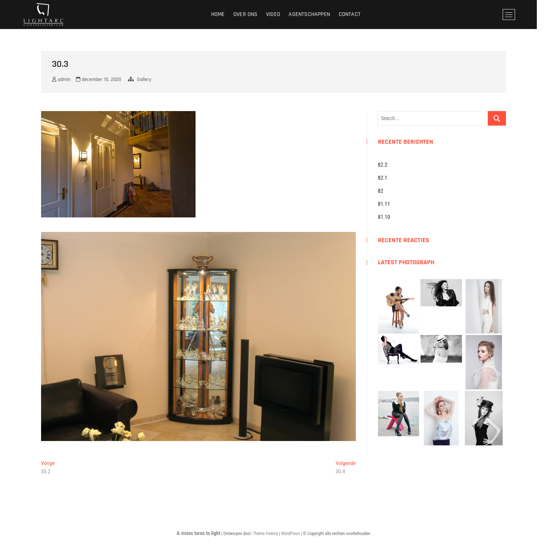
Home (223, 14)
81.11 (384, 204)
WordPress (290, 533)
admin (61, 79)
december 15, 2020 (98, 79)
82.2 (382, 165)
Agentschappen (314, 14)
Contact (355, 14)
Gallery (144, 79)
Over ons (250, 14)
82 (380, 191)
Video (278, 14)
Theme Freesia (265, 533)
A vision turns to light (198, 533)
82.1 (382, 178)
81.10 (384, 217)
